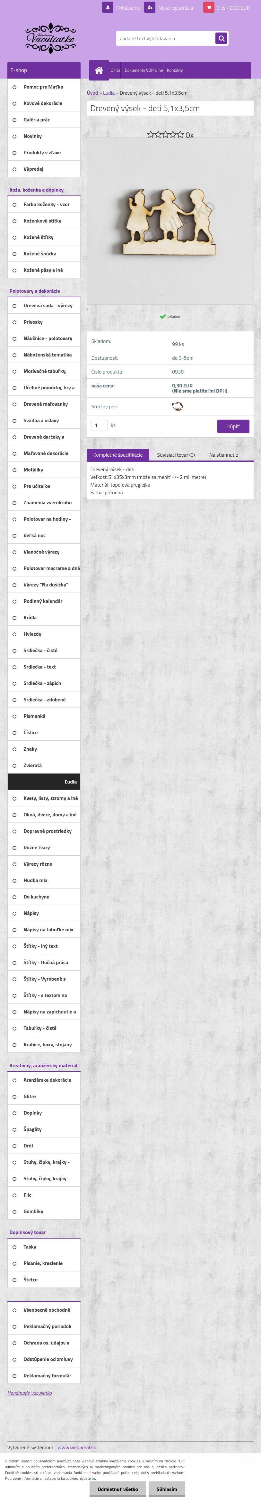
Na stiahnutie (223, 455)
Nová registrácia (175, 8)
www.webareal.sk (76, 1447)
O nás (116, 70)
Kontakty (175, 70)
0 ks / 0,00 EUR (233, 8)
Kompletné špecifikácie (118, 455)
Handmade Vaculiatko (29, 1393)
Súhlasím (167, 1489)
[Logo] (51, 38)
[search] (221, 39)
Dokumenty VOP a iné (144, 70)
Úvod (92, 93)
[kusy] (99, 425)
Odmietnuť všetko (118, 1489)
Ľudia (109, 93)
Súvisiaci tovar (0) (176, 455)
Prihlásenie (128, 8)
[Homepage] (100, 70)
